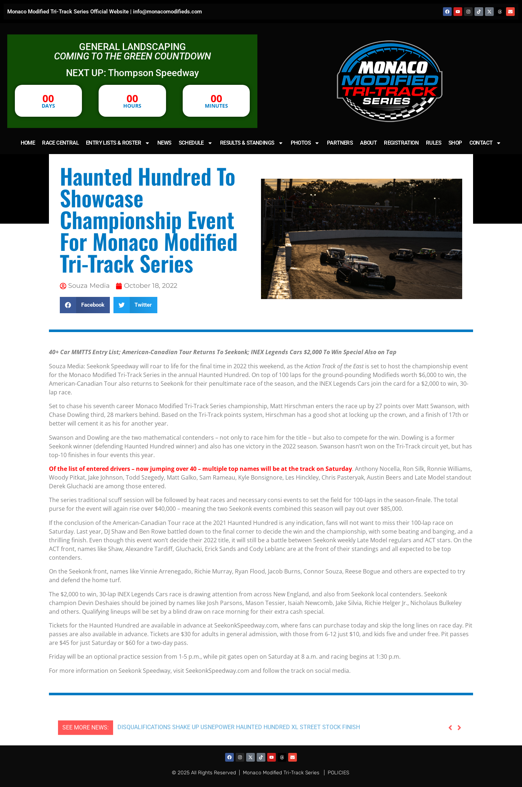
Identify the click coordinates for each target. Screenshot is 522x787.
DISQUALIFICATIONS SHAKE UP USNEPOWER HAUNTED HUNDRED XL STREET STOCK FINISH (238, 744)
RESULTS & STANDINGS (251, 143)
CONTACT (485, 143)
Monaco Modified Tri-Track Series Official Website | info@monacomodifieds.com (104, 11)
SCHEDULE (196, 143)
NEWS (164, 143)
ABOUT (368, 143)
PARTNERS (340, 143)
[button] (85, 305)
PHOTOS (305, 143)
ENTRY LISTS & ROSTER (118, 143)
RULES (433, 143)
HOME (28, 143)
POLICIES (338, 773)
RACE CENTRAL (60, 143)
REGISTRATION (401, 143)
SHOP (455, 143)
